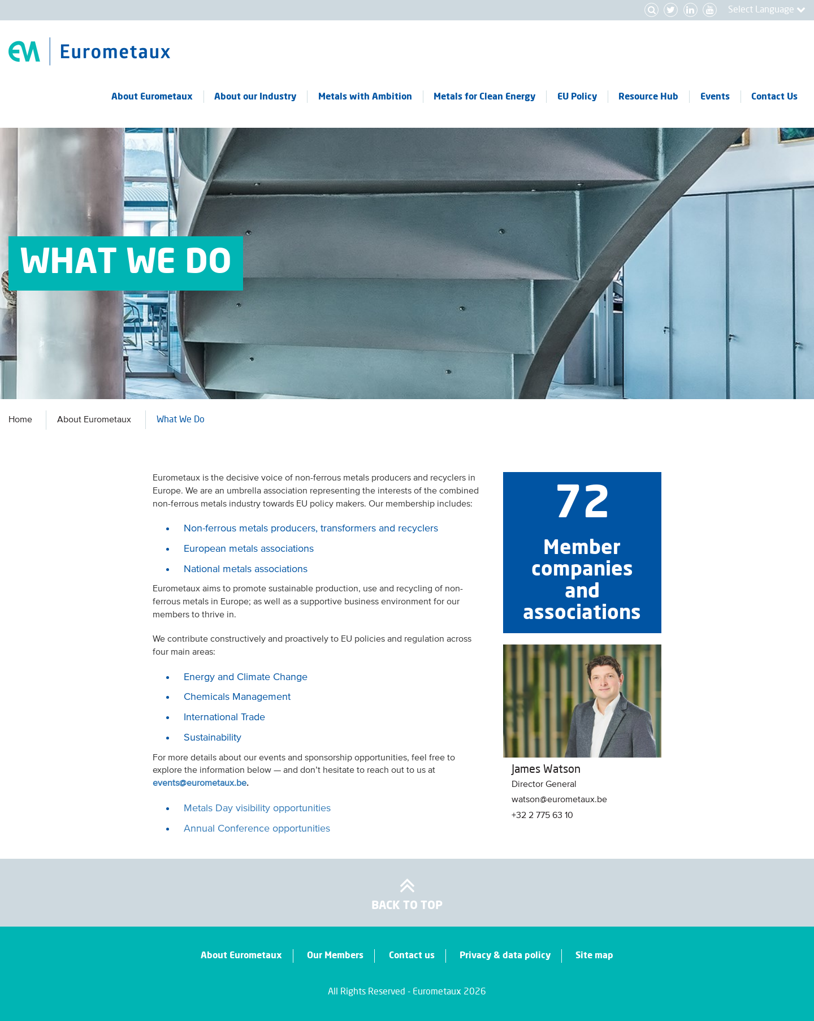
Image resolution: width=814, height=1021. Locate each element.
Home (20, 420)
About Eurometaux (94, 420)
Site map (594, 955)
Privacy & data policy (505, 955)
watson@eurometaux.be (559, 799)
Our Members (335, 955)
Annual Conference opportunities (257, 829)
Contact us (412, 955)
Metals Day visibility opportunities (257, 808)
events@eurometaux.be (199, 783)
